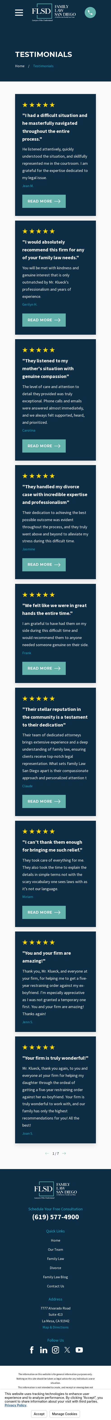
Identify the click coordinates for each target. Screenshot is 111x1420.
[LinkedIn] (43, 1349)
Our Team (55, 1249)
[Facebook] (31, 1349)
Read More (44, 201)
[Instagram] (55, 1349)
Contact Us (55, 1286)
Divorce (55, 1267)
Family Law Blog (55, 1277)
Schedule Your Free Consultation (55, 1208)
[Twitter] (67, 1349)
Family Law (55, 1258)
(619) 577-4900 (55, 1216)
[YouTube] (79, 1349)
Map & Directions (56, 1327)
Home (55, 1240)
